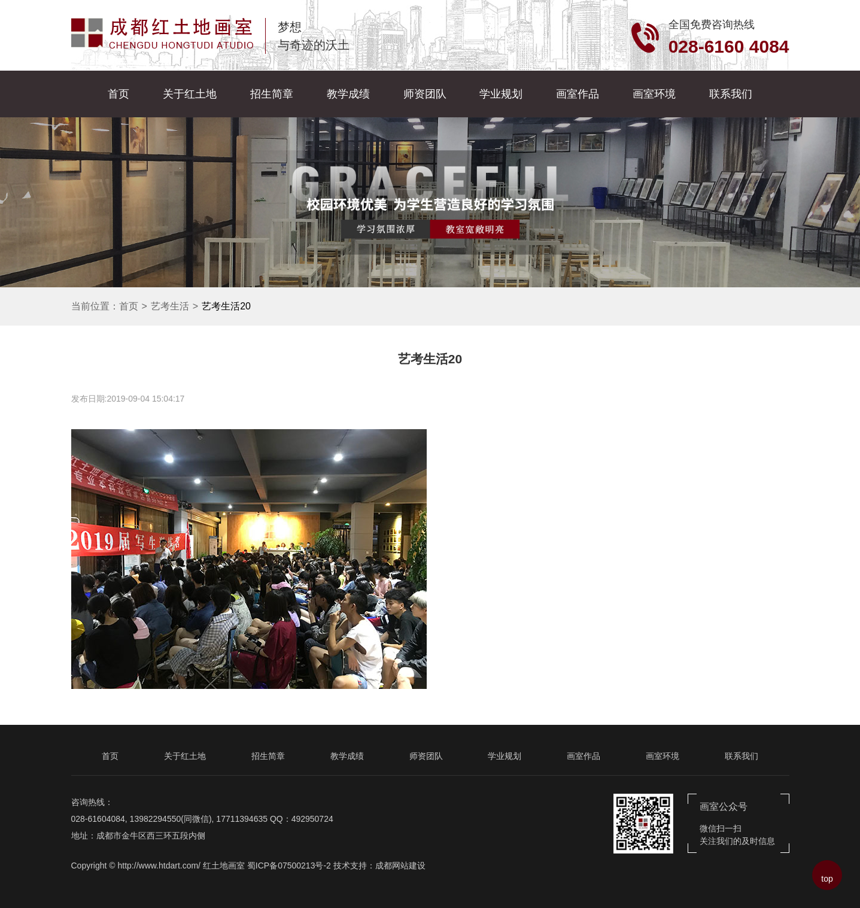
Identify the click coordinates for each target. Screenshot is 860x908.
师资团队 (424, 94)
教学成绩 (348, 94)
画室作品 (577, 94)
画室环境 (654, 94)
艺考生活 (170, 306)
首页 (118, 94)
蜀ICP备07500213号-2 (289, 865)
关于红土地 (190, 94)
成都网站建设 (400, 865)
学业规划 (500, 94)
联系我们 (730, 94)
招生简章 (271, 94)
